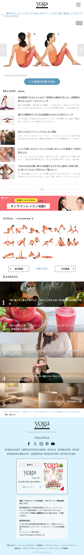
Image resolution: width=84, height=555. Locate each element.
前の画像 (19, 268)
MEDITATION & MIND (33, 450)
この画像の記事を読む (42, 81)
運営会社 (17, 548)
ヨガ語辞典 (64, 548)
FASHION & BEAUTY (18, 454)
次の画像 (65, 268)
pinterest (47, 444)
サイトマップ (53, 548)
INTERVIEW (64, 450)
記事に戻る (42, 268)
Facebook (30, 444)
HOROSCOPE (51, 454)
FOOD (75, 450)
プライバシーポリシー (52, 545)
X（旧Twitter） (35, 444)
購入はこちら (28, 486)
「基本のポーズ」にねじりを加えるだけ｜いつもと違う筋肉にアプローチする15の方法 (43, 14)
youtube (53, 444)
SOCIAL (51, 450)
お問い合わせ (10, 545)
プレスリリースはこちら (26, 545)
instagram (41, 444)
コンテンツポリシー (69, 545)
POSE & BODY (12, 450)
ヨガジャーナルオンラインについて (35, 548)
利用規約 (40, 545)
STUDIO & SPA (68, 454)
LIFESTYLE (36, 454)
